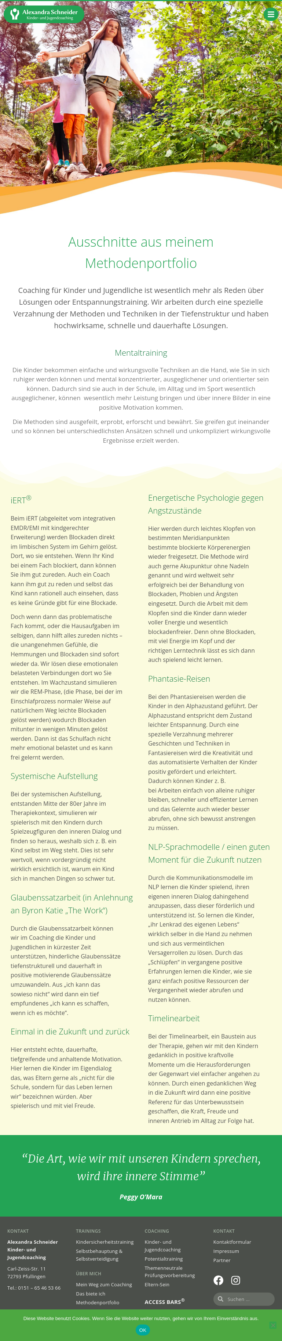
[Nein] (272, 1325)
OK (142, 1330)
